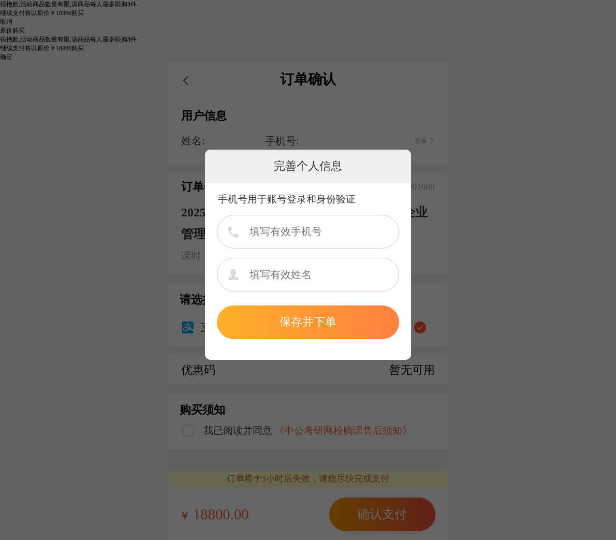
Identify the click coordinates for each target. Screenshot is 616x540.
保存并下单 (308, 321)
